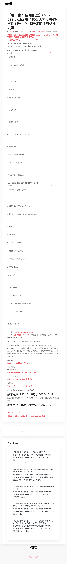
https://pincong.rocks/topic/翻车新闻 (20, 379)
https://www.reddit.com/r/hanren (19, 363)
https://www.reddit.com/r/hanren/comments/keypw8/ (33, 186)
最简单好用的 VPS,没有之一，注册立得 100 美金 (26, 416)
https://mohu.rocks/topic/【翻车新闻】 (20, 386)
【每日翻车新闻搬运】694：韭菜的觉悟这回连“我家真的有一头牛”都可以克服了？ (33, 470)
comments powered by (16, 432)
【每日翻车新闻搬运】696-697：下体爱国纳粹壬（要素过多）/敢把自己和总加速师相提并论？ (33, 504)
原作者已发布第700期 (21, 335)
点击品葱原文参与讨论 (15, 412)
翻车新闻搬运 (42, 31)
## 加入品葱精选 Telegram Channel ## (22, 40)
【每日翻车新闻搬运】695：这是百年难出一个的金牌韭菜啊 (33, 487)
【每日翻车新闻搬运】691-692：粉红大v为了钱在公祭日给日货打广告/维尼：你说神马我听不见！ (33, 522)
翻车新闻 (35, 31)
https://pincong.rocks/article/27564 (26, 332)
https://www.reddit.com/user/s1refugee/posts (23, 372)
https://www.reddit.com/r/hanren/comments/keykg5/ (32, 53)
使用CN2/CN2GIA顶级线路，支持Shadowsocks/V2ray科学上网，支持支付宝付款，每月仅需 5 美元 (33, 36)
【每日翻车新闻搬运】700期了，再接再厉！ (30, 452)
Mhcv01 (11, 31)
